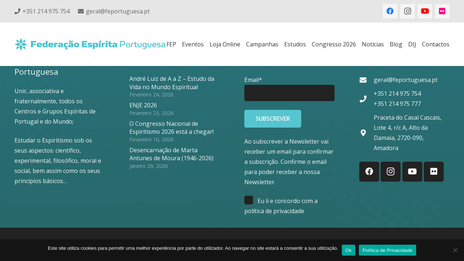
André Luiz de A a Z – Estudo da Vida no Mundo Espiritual (171, 83)
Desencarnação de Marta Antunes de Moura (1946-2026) (171, 154)
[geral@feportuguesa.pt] (366, 79)
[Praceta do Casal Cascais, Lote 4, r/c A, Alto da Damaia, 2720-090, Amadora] (366, 132)
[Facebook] (390, 11)
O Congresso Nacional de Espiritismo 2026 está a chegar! (171, 128)
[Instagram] (407, 11)
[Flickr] (442, 11)
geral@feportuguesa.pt (406, 80)
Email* (253, 80)
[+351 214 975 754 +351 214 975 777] (366, 98)
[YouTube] (425, 11)
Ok (348, 250)
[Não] (455, 250)
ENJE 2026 (143, 105)
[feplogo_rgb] (89, 44)
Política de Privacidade (387, 250)
